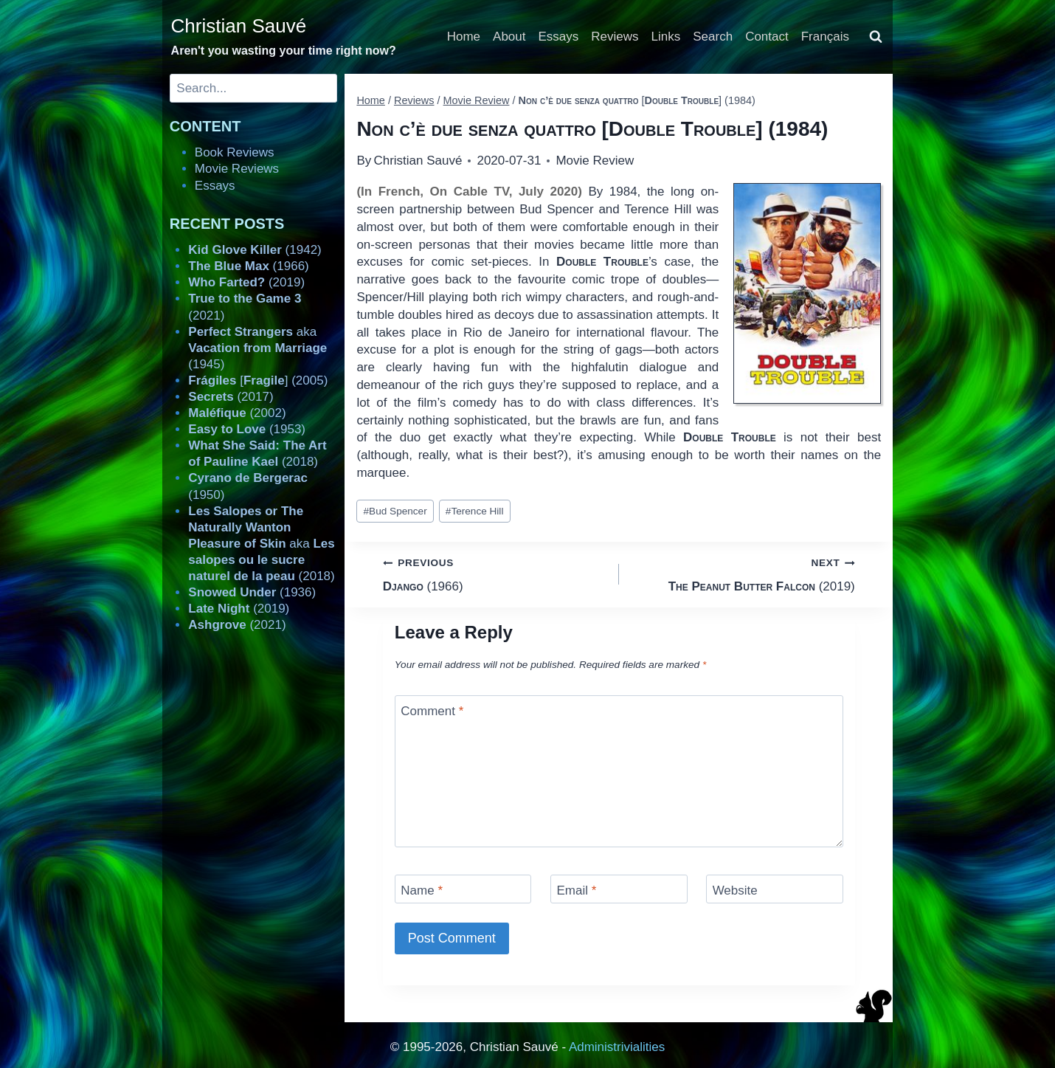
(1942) (254, 250)
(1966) (494, 573)
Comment (432, 711)
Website (735, 890)
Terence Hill (475, 511)
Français (825, 37)
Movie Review (595, 161)
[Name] (463, 889)
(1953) (246, 429)
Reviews (614, 37)
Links (666, 37)
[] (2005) (258, 380)
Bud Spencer (395, 511)
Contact (767, 37)
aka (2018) (261, 543)
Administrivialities (617, 1047)
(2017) (230, 397)
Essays (559, 37)
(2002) (237, 413)
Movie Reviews (237, 169)
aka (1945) (257, 348)
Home (463, 37)
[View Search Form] (875, 37)
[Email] (619, 889)
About (509, 37)
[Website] (774, 889)
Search (713, 37)
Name (422, 890)
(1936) (252, 592)
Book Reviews (234, 152)
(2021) (237, 625)
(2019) (743, 573)
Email (576, 890)
